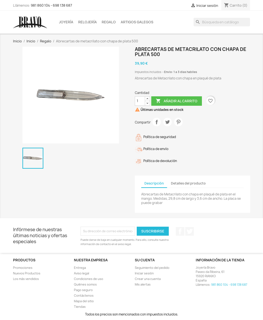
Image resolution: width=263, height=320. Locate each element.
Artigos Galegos (137, 22)
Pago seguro (83, 290)
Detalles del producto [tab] (188, 183)
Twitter (189, 231)
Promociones (22, 268)
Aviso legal (81, 273)
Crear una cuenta (148, 279)
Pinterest (178, 122)
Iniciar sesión (144, 273)
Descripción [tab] (154, 183)
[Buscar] (222, 22)
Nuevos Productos (26, 273)
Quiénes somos (85, 284)
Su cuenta (145, 260)
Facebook (180, 231)
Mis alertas (143, 284)
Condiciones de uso (88, 279)
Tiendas (80, 307)
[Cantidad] (140, 101)
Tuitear (167, 122)
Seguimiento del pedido (152, 268)
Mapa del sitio (84, 301)
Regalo (109, 22)
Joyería (66, 22)
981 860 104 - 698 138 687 (51, 5)
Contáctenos (84, 295)
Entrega (80, 268)
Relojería (87, 22)
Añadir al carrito (176, 101)
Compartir (156, 122)
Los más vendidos (26, 279)
